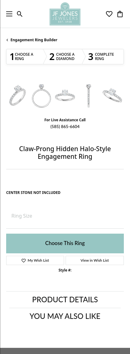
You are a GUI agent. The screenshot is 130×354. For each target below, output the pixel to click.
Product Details (65, 299)
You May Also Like (65, 316)
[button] (20, 14)
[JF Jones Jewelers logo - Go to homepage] (64, 14)
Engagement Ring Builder (33, 39)
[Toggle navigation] (7, 14)
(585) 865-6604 (65, 126)
